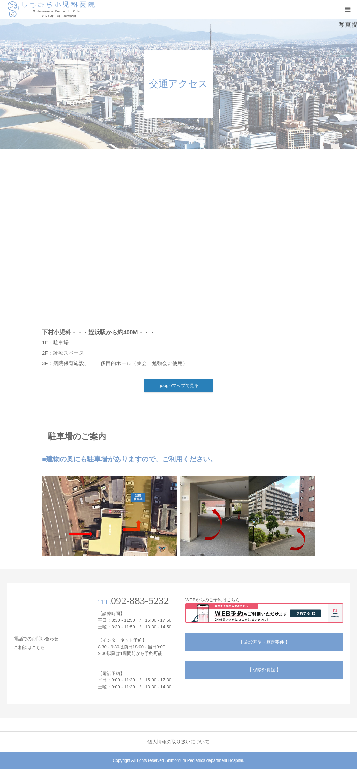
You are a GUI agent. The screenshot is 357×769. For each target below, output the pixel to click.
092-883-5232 (140, 600)
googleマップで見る (178, 385)
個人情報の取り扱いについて (178, 741)
